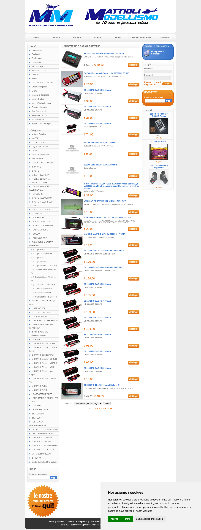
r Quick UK (36, 406)
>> (111, 408)
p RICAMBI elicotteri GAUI (43, 355)
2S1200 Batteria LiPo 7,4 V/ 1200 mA (100, 143)
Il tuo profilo (81, 522)
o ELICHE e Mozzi (39, 316)
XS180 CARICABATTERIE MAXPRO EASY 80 (104, 54)
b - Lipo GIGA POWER (42, 253)
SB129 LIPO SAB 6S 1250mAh (97, 90)
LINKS (34, 91)
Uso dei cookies (91, 525)
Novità (34, 79)
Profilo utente (37, 58)
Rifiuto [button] (127, 519)
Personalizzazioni (39, 115)
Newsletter (165, 37)
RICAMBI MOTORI (40, 410)
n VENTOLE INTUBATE (42, 312)
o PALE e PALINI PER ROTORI (45, 320)
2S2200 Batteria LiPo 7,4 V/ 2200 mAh (100, 165)
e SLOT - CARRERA (40, 175)
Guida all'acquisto (39, 87)
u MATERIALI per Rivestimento (45, 446)
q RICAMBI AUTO (39, 390)
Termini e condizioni (142, 37)
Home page (37, 50)
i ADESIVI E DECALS (41, 222)
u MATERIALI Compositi (42, 437)
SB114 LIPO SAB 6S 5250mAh (97, 284)
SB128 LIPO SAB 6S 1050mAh (97, 107)
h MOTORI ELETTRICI (41, 209)
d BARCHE (36, 167)
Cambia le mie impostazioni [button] (149, 519)
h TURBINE (37, 213)
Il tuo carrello (37, 66)
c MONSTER (37, 159)
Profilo (97, 37)
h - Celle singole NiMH (42, 289)
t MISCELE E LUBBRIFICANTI (45, 429)
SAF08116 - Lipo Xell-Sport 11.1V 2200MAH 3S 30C (106, 73)
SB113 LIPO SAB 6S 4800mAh (97, 301)
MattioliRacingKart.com (41, 103)
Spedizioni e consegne (41, 123)
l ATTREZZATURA (39, 238)
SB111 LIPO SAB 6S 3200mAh (97, 334)
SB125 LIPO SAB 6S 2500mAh (97, 123)
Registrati (36, 54)
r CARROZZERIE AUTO (42, 394)
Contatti (77, 37)
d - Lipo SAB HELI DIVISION (45, 266)
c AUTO (35, 150)
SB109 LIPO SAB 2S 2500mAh (97, 368)
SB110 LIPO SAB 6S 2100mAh (97, 351)
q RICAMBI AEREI (39, 386)
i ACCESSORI (38, 217)
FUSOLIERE (37, 194)
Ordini (118, 37)
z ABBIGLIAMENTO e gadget (44, 462)
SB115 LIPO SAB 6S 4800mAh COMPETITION (104, 267)
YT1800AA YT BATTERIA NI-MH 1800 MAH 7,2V (105, 201)
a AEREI (35, 138)
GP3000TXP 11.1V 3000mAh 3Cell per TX (102, 385)
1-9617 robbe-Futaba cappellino (159, 166)
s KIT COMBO (38, 414)
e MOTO (35, 171)
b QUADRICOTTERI (40, 146)
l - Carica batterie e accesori (45, 297)
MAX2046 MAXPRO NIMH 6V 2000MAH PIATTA (104, 234)
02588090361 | (77, 525)
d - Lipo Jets (38, 258)
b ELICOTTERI (38, 142)
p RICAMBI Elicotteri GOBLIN (44, 359)
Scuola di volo (38, 119)
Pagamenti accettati (40, 107)
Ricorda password (152, 82)
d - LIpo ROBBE (40, 262)
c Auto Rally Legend (40, 155)
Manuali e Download (40, 95)
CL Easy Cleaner (159, 142)
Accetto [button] (114, 519)
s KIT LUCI (36, 418)
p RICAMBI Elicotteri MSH (43, 367)
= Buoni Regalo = (39, 134)
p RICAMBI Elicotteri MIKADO (44, 363)
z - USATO (36, 458)
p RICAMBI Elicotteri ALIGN (43, 343)
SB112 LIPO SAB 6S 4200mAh (97, 318)
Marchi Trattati (38, 99)
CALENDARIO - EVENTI (42, 83)
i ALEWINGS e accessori (42, 226)
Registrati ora (150, 84)
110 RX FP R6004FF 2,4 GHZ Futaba (159, 115)
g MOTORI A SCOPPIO (42, 198)
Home (36, 37)
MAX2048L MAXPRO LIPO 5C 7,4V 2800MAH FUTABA (108, 218)
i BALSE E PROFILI (40, 230)
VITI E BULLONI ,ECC (41, 454)
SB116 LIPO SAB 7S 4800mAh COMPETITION (104, 251)
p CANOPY (36, 339)
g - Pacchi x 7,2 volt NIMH (44, 285)
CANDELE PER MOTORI (42, 163)
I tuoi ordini (36, 62)
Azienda (56, 37)
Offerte (35, 74)
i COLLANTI (37, 234)
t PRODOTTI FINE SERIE (43, 433)
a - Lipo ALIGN (39, 249)
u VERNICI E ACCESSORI (43, 450)
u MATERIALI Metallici (41, 442)
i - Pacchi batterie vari (42, 293)
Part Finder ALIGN (39, 111)
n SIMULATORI (38, 308)
